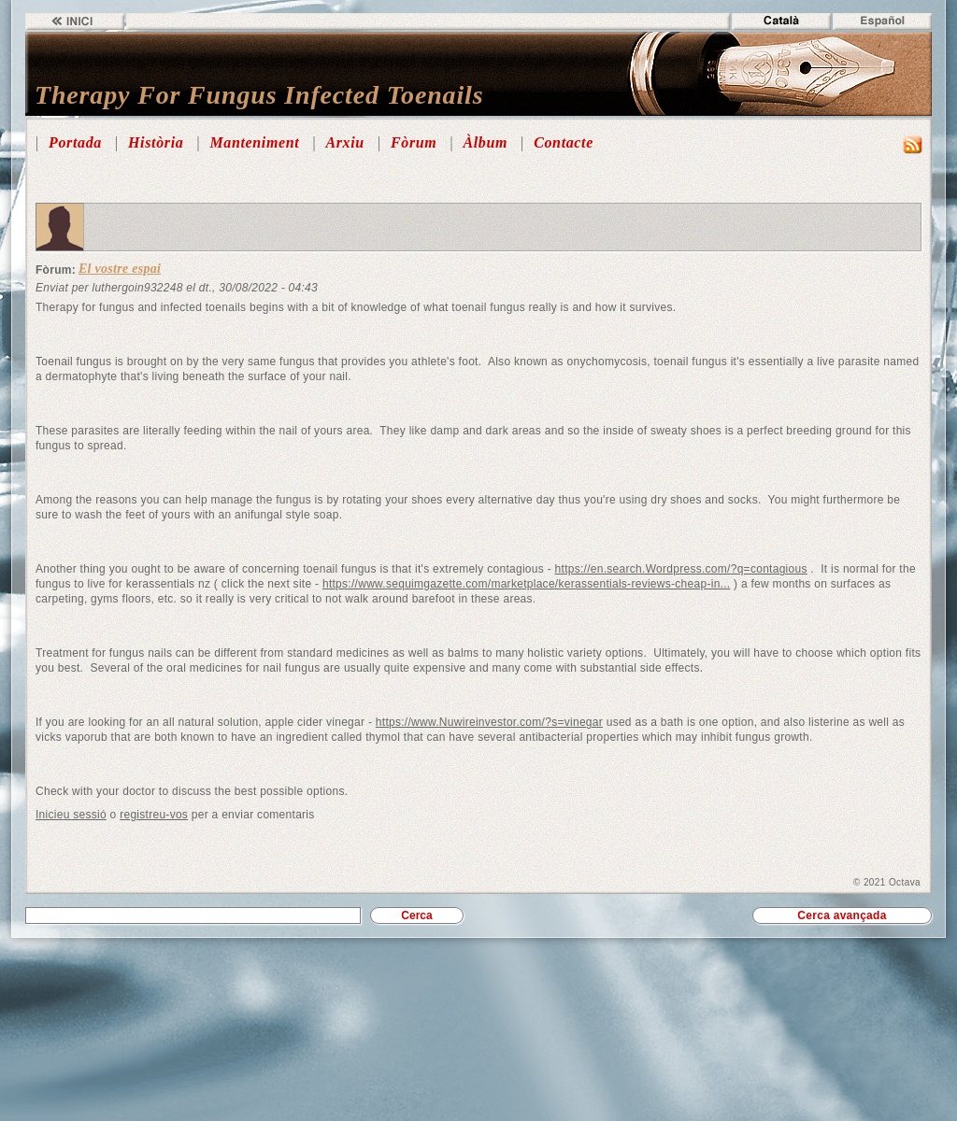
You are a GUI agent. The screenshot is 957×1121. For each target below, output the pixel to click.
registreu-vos (154, 814)
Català (781, 21)
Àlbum (485, 142)
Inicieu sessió (71, 814)
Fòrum (413, 142)
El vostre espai (120, 269)
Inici (74, 21)
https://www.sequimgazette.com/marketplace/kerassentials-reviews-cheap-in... (526, 583)
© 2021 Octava (887, 882)
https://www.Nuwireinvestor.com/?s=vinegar (489, 722)
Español (882, 21)
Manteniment (254, 142)
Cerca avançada (841, 915)
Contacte (563, 142)
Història (155, 142)
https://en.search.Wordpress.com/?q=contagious (681, 568)
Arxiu (344, 142)
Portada (75, 142)
